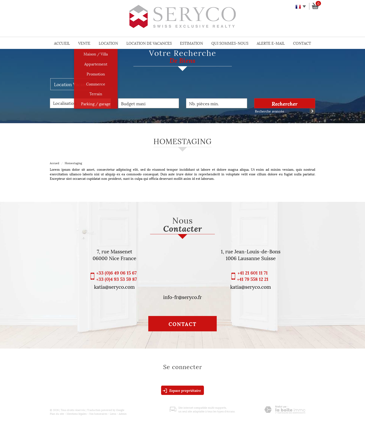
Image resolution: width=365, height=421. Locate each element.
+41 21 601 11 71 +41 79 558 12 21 (252, 275)
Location (108, 43)
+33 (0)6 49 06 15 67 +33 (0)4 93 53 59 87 (116, 275)
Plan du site (57, 413)
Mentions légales (77, 413)
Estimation (191, 43)
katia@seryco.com (114, 286)
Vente (84, 43)
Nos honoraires (98, 413)
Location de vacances (149, 43)
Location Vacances (73, 84)
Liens (113, 413)
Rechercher (284, 103)
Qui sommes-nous (229, 43)
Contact (302, 43)
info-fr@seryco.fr (182, 296)
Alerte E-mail (271, 43)
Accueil (62, 43)
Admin (123, 413)
